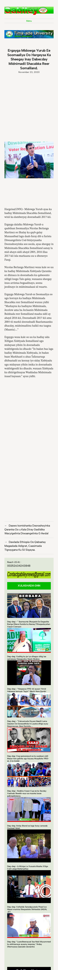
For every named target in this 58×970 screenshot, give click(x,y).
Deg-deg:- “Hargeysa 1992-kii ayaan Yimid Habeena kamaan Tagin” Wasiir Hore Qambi (26, 690)
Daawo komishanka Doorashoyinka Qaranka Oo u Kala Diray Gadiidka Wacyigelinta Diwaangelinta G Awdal (27, 529)
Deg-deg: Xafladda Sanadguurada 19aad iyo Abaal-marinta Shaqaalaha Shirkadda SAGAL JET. (27, 909)
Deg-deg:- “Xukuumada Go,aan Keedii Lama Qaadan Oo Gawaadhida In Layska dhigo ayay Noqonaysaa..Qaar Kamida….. (27, 723)
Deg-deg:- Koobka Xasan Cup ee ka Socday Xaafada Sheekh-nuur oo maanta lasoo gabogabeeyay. (26, 793)
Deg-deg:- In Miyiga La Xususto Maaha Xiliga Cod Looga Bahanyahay (27, 867)
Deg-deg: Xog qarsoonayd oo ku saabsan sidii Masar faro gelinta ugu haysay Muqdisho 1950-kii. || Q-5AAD (28, 758)
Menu (29, 21)
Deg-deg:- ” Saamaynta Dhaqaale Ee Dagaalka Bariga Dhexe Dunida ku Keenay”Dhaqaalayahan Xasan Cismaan (28, 624)
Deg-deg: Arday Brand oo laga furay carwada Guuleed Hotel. (27, 827)
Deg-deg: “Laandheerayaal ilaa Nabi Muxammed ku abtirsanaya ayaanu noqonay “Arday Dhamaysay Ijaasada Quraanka (29, 944)
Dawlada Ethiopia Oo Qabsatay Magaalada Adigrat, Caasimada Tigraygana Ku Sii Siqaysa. (25, 545)
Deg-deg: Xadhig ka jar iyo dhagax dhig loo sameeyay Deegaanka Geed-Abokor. (26, 657)
